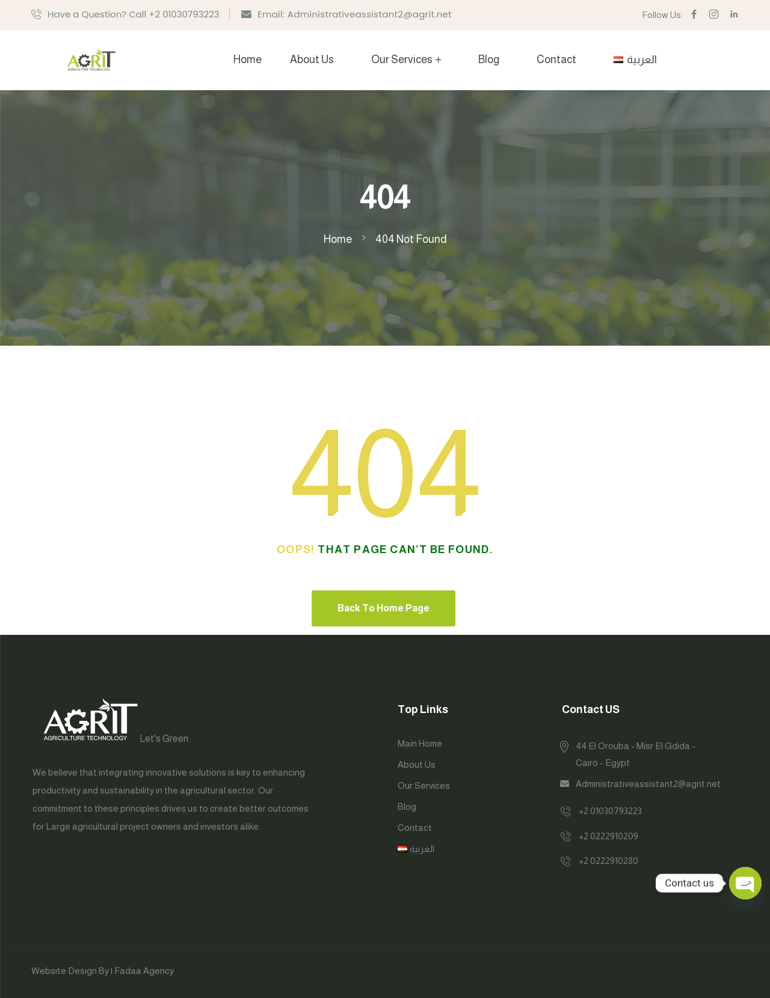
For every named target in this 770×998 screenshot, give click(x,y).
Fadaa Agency (144, 971)
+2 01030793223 (610, 811)
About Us (312, 60)
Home (247, 60)
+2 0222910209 (608, 836)
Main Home (420, 743)
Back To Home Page (383, 608)
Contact (556, 60)
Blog (488, 60)
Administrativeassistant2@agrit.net (648, 784)
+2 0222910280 (608, 861)
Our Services (402, 60)
